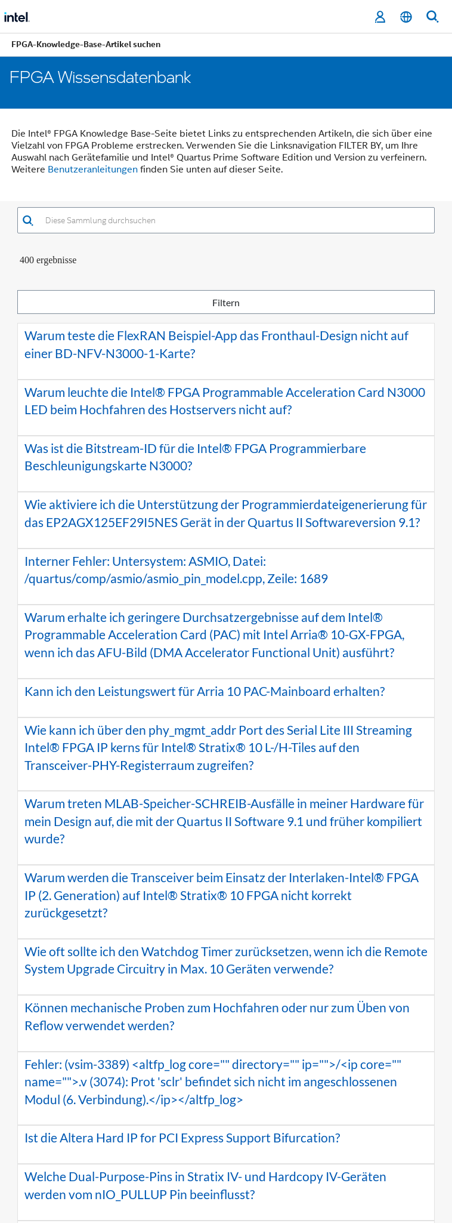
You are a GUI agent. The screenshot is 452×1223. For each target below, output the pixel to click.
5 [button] (236, 1121)
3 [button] (200, 1121)
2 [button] (182, 1121)
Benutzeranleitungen (93, 169)
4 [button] (218, 1121)
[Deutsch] (406, 17)
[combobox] (234, 220)
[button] (27, 220)
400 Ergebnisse (48, 260)
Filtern (226, 302)
